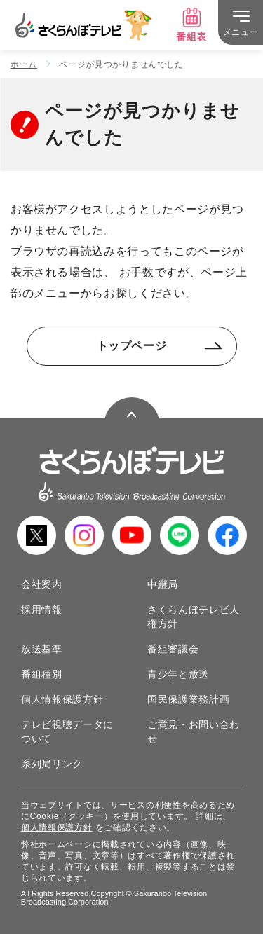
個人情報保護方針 (62, 699)
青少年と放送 (178, 674)
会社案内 (41, 584)
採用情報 (41, 609)
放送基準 (41, 648)
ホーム (24, 64)
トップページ (159, 346)
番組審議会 (173, 648)
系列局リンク (52, 763)
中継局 (162, 584)
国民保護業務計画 (188, 699)
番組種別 (41, 674)
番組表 (191, 24)
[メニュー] (240, 22)
